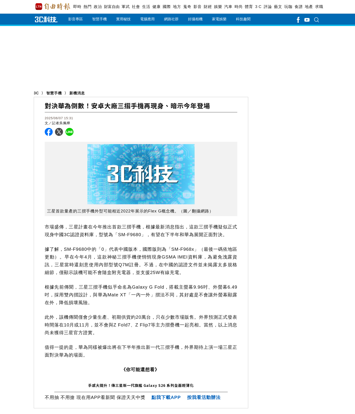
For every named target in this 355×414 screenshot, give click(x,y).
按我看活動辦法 (204, 397)
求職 (319, 7)
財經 (208, 7)
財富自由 (111, 7)
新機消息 (77, 93)
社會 (136, 7)
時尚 (239, 7)
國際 (167, 7)
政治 (98, 7)
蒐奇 (187, 7)
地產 (309, 7)
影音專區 (75, 19)
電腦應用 (147, 19)
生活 (146, 7)
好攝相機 (195, 19)
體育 (249, 7)
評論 (268, 7)
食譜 (299, 7)
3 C (258, 7)
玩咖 (288, 7)
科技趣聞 (243, 19)
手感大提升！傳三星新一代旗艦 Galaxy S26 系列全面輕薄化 (141, 385)
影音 (197, 7)
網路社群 (171, 19)
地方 (177, 7)
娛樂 (218, 7)
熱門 (87, 7)
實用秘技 (123, 19)
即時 (77, 7)
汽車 (228, 7)
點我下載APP (166, 397)
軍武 (126, 7)
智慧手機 (99, 19)
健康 (156, 7)
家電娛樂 (219, 19)
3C (36, 93)
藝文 (278, 7)
